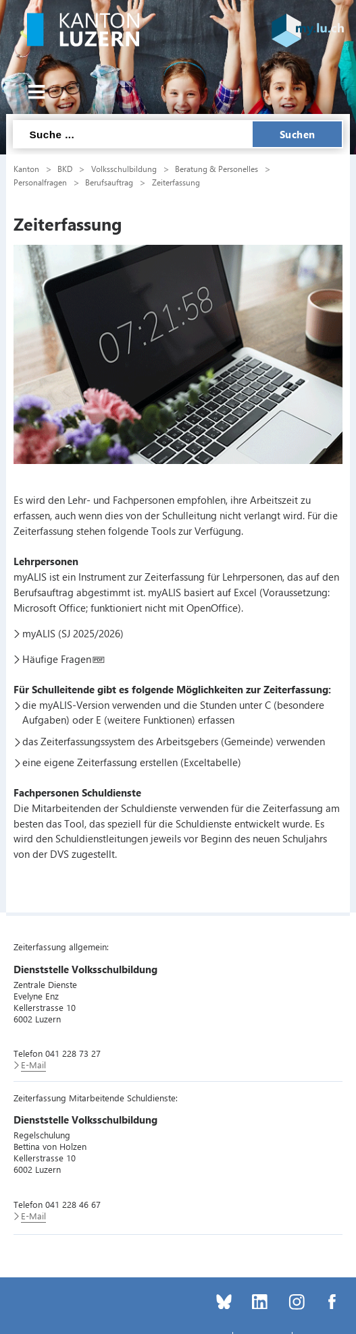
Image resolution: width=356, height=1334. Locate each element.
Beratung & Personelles (216, 168)
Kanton (26, 168)
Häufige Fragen (56, 659)
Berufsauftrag (109, 182)
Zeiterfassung (176, 182)
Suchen (297, 134)
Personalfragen (40, 182)
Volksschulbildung (124, 168)
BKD (64, 168)
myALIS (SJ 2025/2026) (73, 633)
